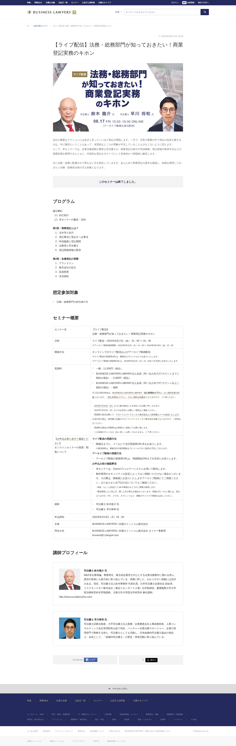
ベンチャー (178, 719)
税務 (114, 719)
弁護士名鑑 (50, 3)
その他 (193, 719)
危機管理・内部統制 (175, 714)
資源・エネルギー (145, 719)
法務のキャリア (104, 3)
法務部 (163, 719)
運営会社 (81, 731)
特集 (29, 3)
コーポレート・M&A (35, 714)
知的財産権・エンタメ (129, 714)
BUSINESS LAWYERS (51, 12)
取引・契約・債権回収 (61, 714)
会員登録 (188, 2)
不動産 (126, 719)
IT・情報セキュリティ (87, 714)
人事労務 (107, 714)
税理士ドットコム (57, 741)
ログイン (175, 3)
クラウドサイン (78, 741)
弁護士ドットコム (34, 741)
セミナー (74, 3)
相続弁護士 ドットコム (116, 741)
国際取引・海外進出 (79, 719)
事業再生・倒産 (152, 714)
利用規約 (46, 731)
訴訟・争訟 (99, 719)
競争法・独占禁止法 (35, 719)
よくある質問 (32, 731)
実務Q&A (38, 3)
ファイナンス (57, 719)
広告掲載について (97, 731)
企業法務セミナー (40, 26)
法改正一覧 (63, 3)
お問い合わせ (114, 731)
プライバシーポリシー (64, 731)
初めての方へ (203, 3)
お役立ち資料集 (88, 3)
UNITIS (96, 741)
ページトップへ (119, 689)
